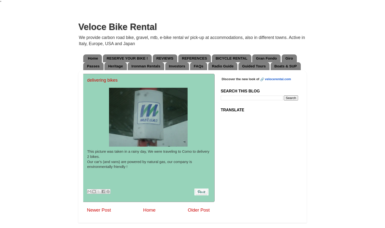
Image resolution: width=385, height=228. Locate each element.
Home (93, 58)
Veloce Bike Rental (117, 27)
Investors (177, 66)
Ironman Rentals (145, 66)
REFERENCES (194, 58)
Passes (93, 66)
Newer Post (99, 210)
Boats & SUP (285, 66)
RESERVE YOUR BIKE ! (127, 58)
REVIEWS (164, 58)
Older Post (199, 210)
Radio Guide (223, 66)
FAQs (198, 66)
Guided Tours (254, 66)
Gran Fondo (266, 58)
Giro (289, 58)
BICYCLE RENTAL (232, 58)
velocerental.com (278, 79)
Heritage (115, 66)
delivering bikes (102, 80)
